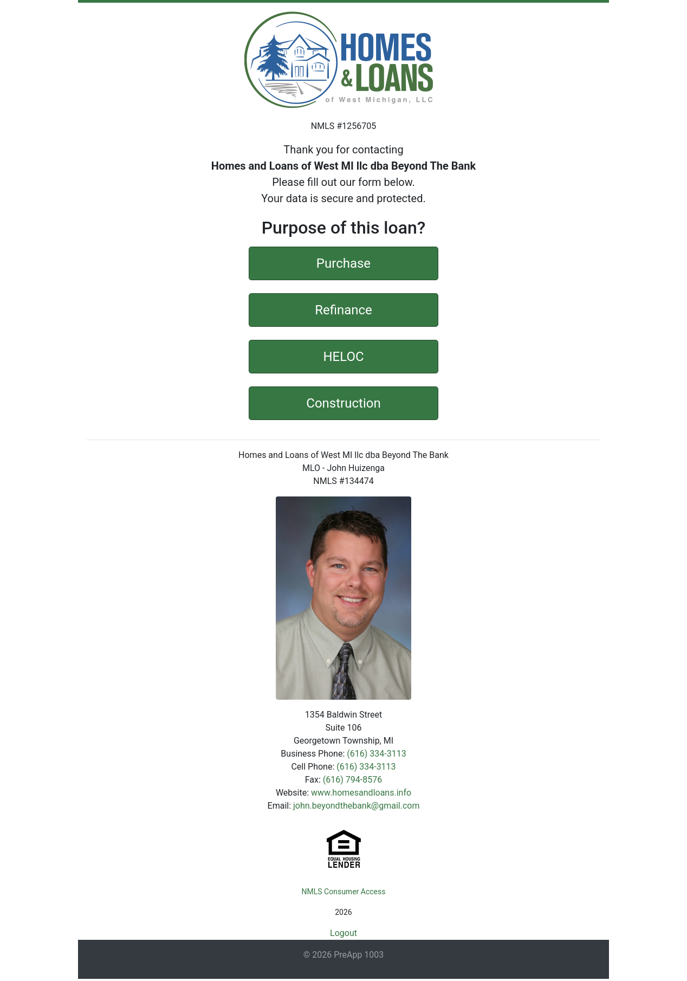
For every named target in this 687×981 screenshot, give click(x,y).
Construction (343, 402)
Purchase (343, 262)
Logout (343, 933)
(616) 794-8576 (352, 780)
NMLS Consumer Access (344, 891)
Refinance (343, 309)
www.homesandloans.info (361, 793)
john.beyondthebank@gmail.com (356, 806)
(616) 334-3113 (376, 753)
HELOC (343, 355)
